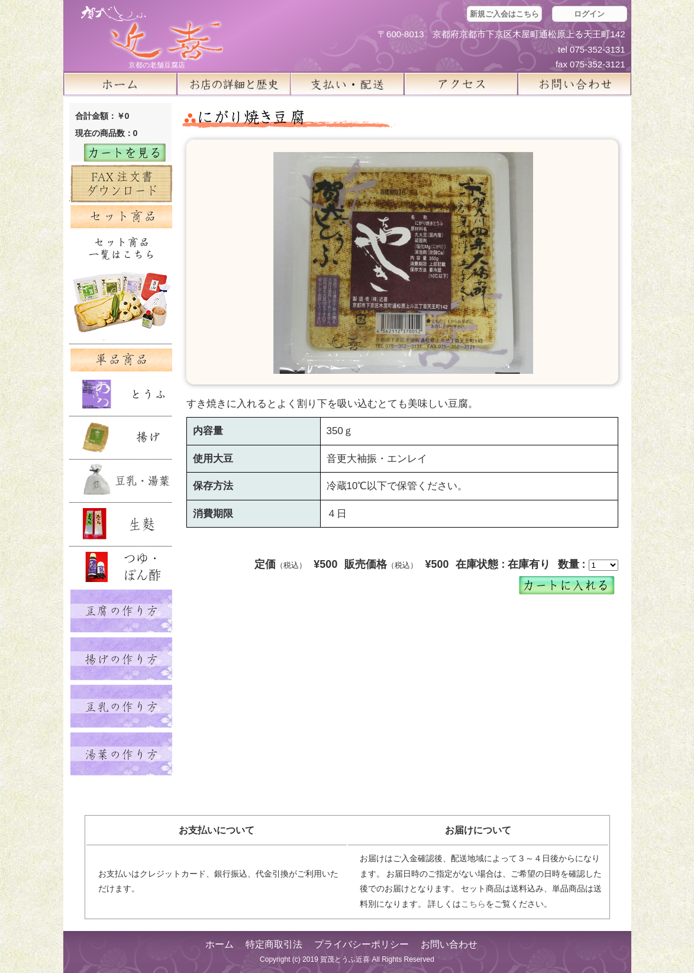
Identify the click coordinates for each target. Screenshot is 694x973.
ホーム (120, 84)
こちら (473, 904)
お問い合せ (574, 84)
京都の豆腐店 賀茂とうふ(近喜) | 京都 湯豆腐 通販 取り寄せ (152, 33)
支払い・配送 (347, 84)
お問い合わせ (449, 944)
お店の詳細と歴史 (233, 84)
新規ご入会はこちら (504, 13)
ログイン (589, 13)
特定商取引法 (274, 944)
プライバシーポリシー (361, 944)
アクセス (461, 84)
